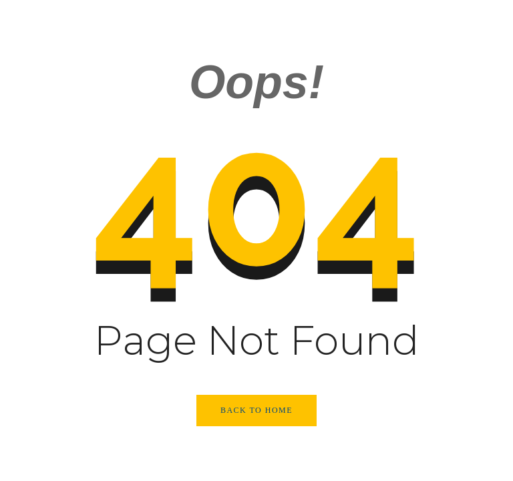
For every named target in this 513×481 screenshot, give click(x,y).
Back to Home (256, 410)
